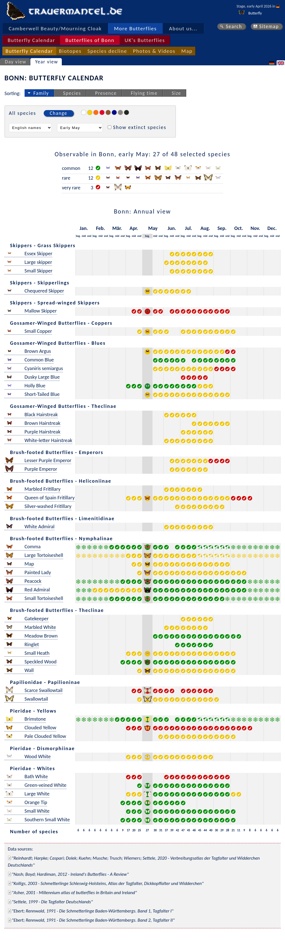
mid (84, 235)
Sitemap (269, 26)
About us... (183, 28)
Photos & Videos (154, 51)
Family (41, 93)
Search (234, 26)
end (89, 235)
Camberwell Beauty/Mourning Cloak (55, 28)
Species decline (107, 51)
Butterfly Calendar (31, 40)
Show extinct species (139, 127)
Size (176, 93)
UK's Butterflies (145, 40)
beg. (78, 235)
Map (186, 51)
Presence (106, 93)
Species (72, 93)
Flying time (144, 93)
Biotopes (70, 51)
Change (58, 113)
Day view (15, 62)
